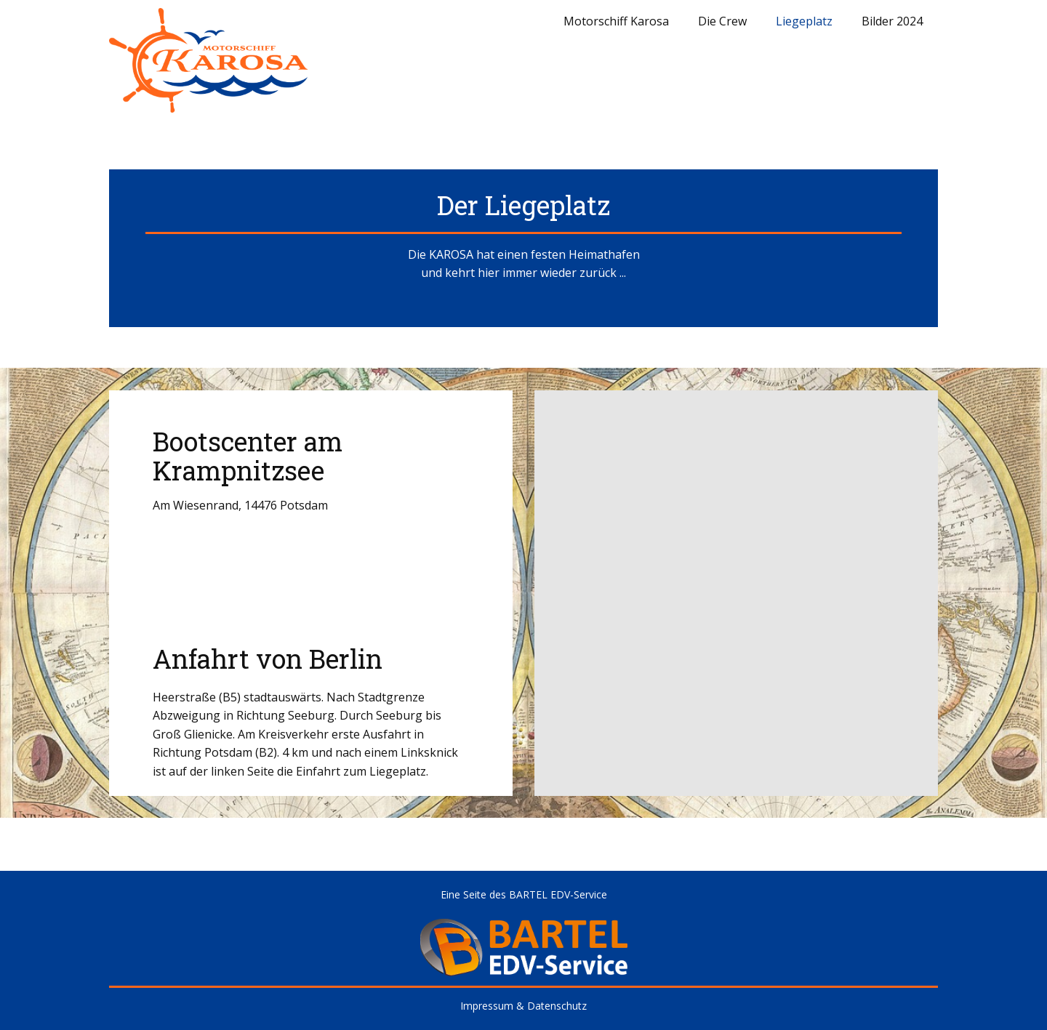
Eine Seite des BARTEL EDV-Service (524, 894)
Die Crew (722, 21)
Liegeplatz (804, 21)
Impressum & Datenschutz (523, 1006)
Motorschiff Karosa (616, 21)
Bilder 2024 (892, 21)
